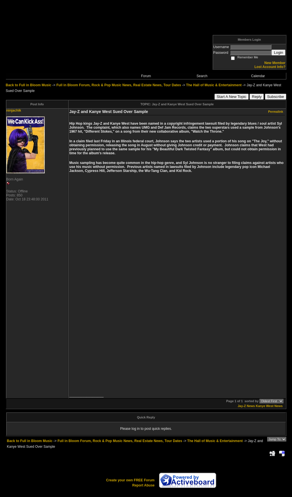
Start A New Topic (231, 97)
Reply (256, 97)
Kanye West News (269, 406)
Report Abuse (143, 485)
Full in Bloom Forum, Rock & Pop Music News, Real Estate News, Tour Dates (118, 85)
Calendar (258, 76)
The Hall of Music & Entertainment (214, 85)
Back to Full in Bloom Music (28, 85)
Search (201, 76)
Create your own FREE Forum (130, 480)
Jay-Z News (246, 406)
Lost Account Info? (269, 67)
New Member (274, 63)
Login (278, 52)
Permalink (275, 111)
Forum (146, 76)
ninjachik (13, 110)
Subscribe (275, 97)
